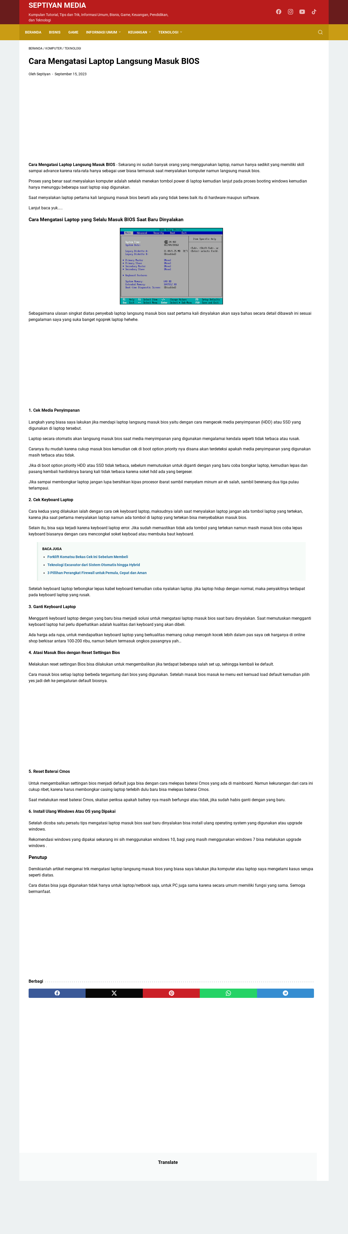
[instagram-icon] (292, 12)
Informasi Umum (105, 32)
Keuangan (141, 32)
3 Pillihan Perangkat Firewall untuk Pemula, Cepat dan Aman (97, 620)
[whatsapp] (165, 1070)
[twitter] (87, 1070)
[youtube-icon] (304, 12)
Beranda (37, 32)
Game (77, 32)
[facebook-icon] (281, 12)
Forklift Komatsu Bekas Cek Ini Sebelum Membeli (87, 603)
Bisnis (58, 32)
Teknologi (172, 32)
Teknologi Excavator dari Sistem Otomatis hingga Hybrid (93, 611)
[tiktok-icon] (315, 12)
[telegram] (204, 1070)
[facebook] (48, 1070)
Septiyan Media (57, 5)
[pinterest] (125, 1070)
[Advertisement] (126, 123)
